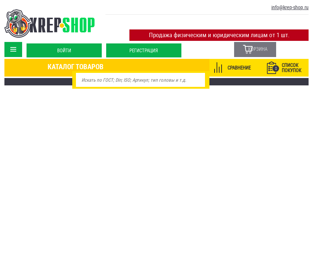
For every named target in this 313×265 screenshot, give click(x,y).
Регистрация (143, 45)
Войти (63, 45)
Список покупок (286, 67)
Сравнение (239, 66)
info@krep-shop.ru (290, 7)
